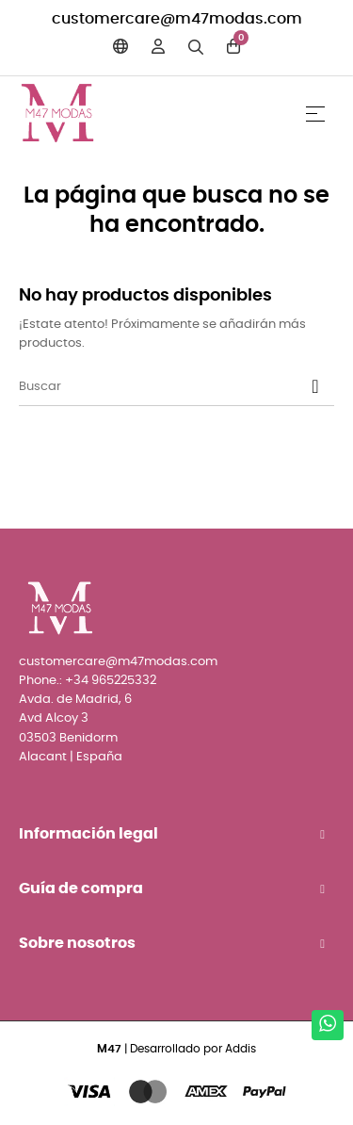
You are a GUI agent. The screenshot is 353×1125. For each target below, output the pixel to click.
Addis (240, 1048)
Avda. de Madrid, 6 (75, 699)
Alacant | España (70, 757)
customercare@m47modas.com (177, 18)
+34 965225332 (110, 681)
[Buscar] (176, 387)
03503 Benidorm (68, 738)
